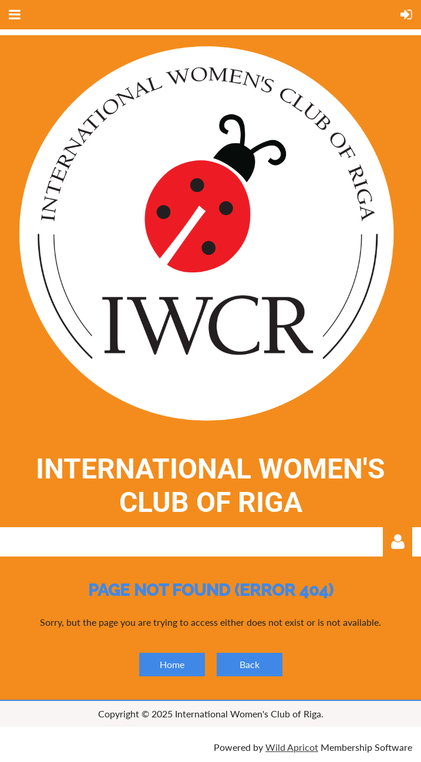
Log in (397, 542)
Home (172, 664)
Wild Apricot (291, 747)
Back (250, 664)
